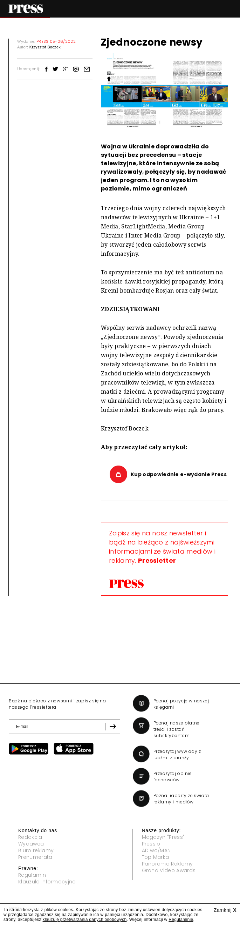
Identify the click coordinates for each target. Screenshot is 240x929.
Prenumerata (35, 857)
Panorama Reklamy (167, 863)
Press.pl (152, 843)
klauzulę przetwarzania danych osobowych (85, 919)
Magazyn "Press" (163, 837)
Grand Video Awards (169, 870)
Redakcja (30, 837)
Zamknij (225, 910)
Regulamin (32, 874)
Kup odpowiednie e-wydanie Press (179, 474)
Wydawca (31, 843)
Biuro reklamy (36, 850)
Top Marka (155, 857)
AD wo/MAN (156, 850)
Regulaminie (181, 919)
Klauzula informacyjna (47, 881)
